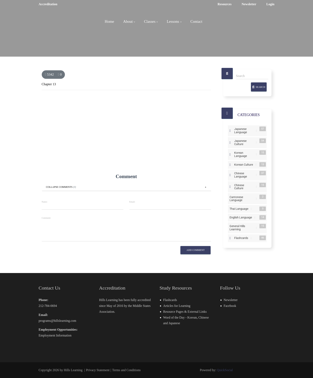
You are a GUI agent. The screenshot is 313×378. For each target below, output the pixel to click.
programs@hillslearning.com (57, 320)
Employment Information (55, 335)
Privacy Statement (97, 370)
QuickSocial (225, 370)
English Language (242, 217)
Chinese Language (244, 174)
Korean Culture (244, 164)
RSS (256, 131)
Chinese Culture (244, 186)
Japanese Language (244, 130)
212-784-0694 (48, 305)
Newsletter (249, 4)
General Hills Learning (242, 227)
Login (270, 4)
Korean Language (244, 154)
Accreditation (48, 4)
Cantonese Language (242, 198)
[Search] (252, 76)
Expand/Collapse (230, 130)
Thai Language (240, 209)
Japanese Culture (244, 142)
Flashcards (242, 238)
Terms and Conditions (126, 370)
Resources (225, 4)
